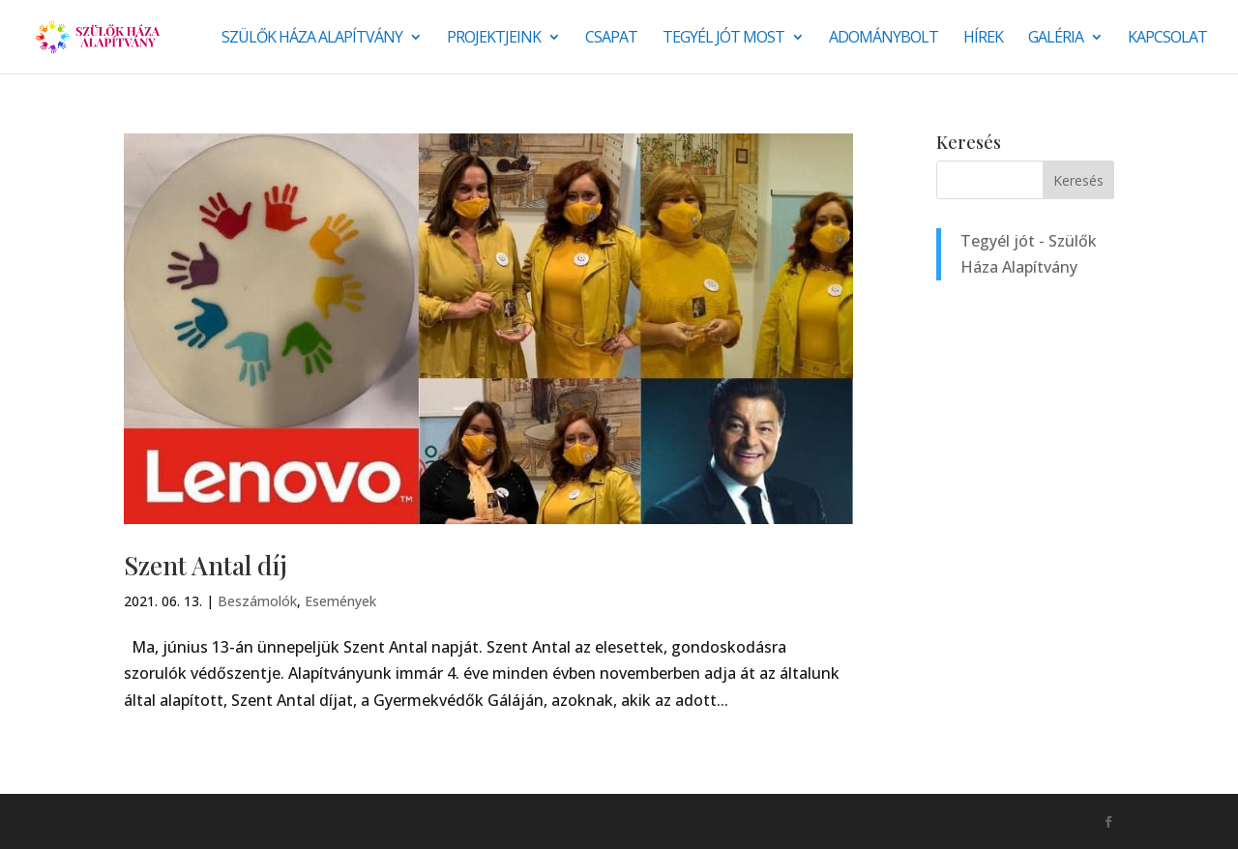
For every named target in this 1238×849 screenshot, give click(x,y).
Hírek (983, 38)
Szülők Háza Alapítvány (311, 38)
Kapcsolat (1167, 38)
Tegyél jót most (723, 38)
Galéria (1055, 38)
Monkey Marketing (228, 821)
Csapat (611, 38)
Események (340, 601)
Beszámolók (257, 601)
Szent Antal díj (205, 565)
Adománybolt (883, 38)
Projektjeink (494, 38)
